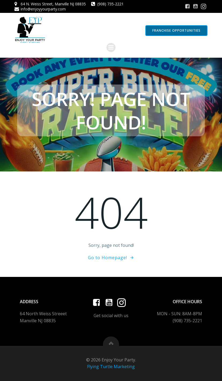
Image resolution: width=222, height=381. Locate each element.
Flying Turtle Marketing (111, 366)
